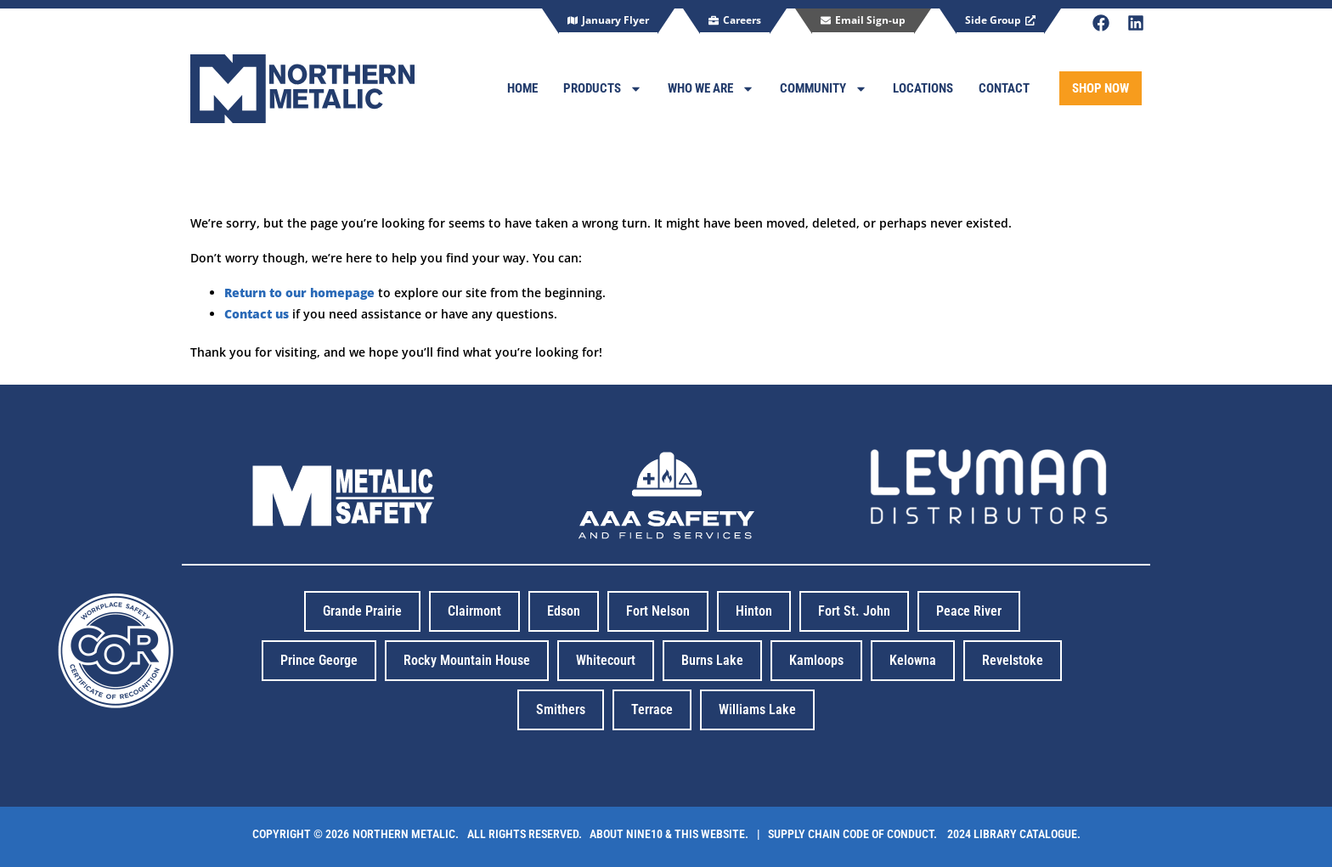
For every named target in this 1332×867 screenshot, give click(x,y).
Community (823, 89)
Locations (923, 88)
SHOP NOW (1100, 88)
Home (522, 88)
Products (602, 89)
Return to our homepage (299, 292)
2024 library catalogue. (1011, 834)
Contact (1004, 88)
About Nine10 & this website (667, 834)
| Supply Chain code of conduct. (849, 834)
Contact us (256, 314)
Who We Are (711, 89)
